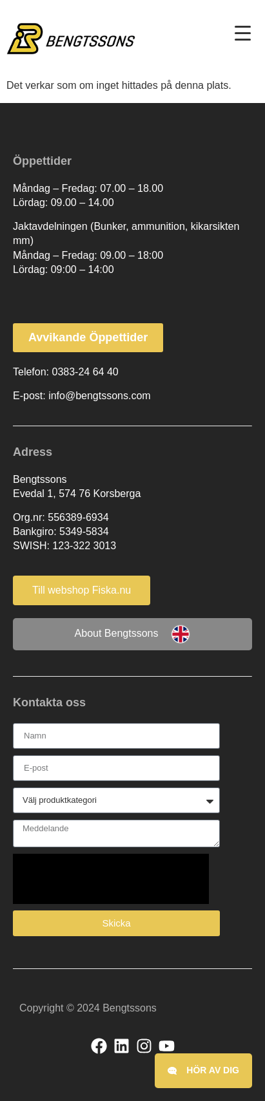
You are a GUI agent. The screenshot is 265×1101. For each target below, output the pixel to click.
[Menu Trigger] (243, 33)
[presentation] (111, 879)
